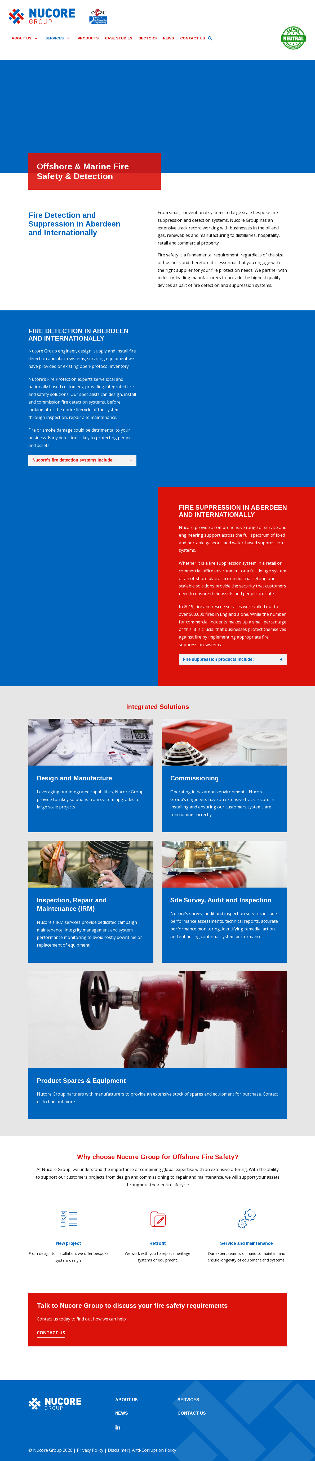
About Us (126, 1399)
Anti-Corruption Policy (154, 1450)
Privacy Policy (90, 1450)
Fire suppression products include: (233, 659)
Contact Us (51, 1333)
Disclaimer (118, 1450)
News (121, 1413)
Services (188, 1399)
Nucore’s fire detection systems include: (82, 460)
